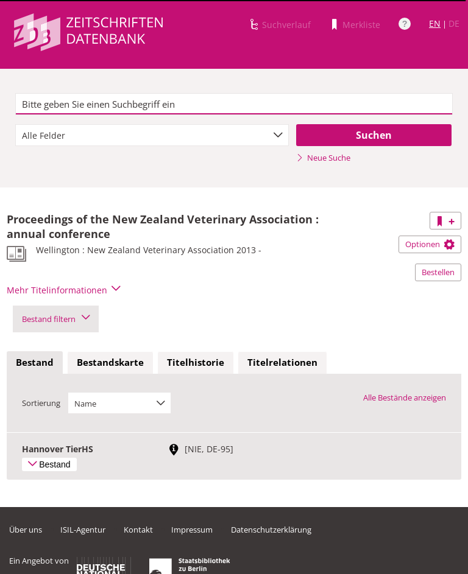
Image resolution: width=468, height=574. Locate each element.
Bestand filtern (56, 318)
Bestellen (438, 272)
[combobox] (152, 135)
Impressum (192, 529)
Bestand (35, 362)
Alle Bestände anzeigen (404, 397)
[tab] (35, 362)
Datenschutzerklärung (271, 529)
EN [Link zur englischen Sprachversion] (435, 23)
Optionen (430, 244)
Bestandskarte (110, 362)
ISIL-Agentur (82, 529)
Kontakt (138, 529)
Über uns (25, 529)
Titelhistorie (195, 362)
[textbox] (234, 104)
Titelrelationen (282, 362)
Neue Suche (323, 157)
